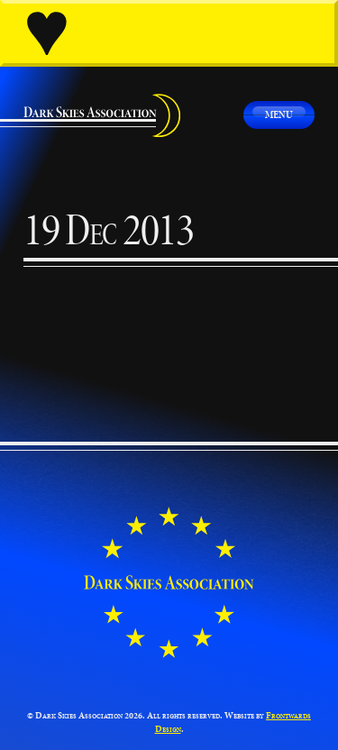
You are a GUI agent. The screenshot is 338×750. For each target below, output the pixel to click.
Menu (279, 114)
